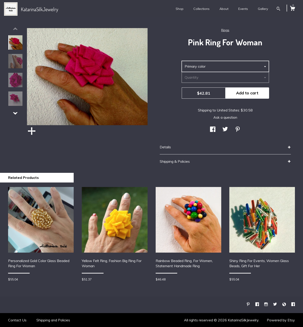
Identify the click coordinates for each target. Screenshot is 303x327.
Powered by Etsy (281, 320)
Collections (201, 9)
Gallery (263, 9)
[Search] (278, 9)
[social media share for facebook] (212, 129)
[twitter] (275, 304)
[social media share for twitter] (225, 129)
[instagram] (266, 304)
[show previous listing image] (15, 29)
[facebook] (257, 304)
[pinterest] (248, 304)
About (223, 9)
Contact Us (17, 320)
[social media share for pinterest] (237, 129)
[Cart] (292, 9)
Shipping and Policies (53, 320)
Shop (180, 9)
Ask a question (225, 117)
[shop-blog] (284, 304)
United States (228, 110)
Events (243, 9)
